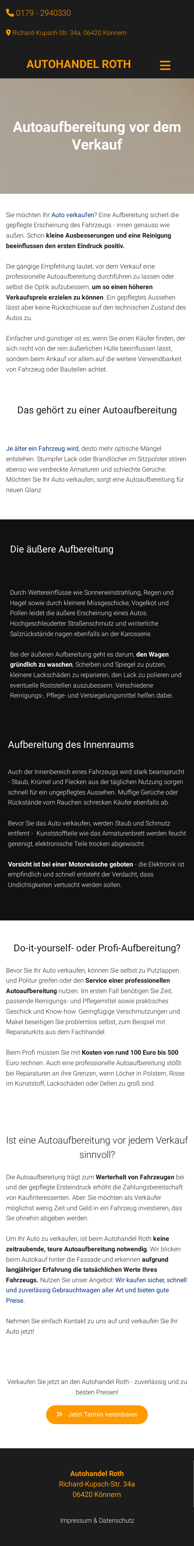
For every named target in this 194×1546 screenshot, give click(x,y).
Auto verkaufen (72, 215)
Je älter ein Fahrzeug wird (42, 448)
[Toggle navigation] (165, 65)
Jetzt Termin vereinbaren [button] (97, 1414)
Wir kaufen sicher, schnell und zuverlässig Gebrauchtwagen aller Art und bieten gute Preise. (96, 1290)
